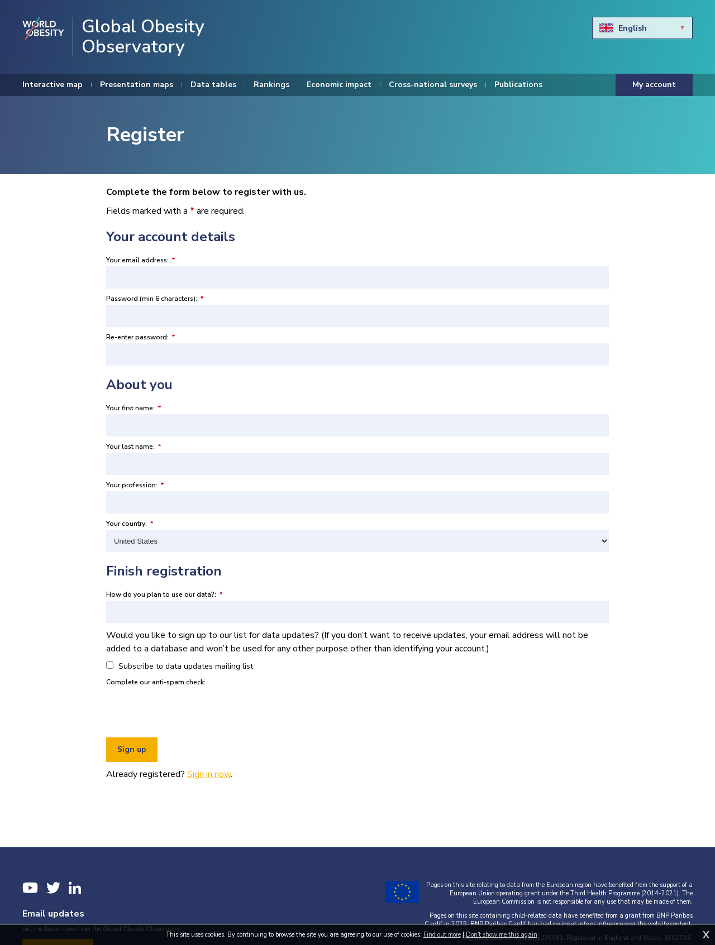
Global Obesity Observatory (143, 37)
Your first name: (133, 408)
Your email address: (140, 260)
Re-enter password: (140, 337)
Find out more (442, 934)
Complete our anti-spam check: (156, 682)
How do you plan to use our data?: (164, 594)
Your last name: (133, 446)
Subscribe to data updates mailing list (179, 666)
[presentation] (191, 710)
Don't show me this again (501, 934)
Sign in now (209, 774)
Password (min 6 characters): (155, 298)
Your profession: (135, 485)
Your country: (130, 523)
